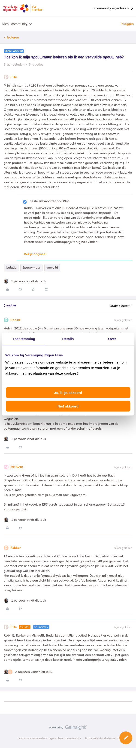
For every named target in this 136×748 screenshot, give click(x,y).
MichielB (16, 467)
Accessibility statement (102, 738)
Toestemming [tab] (24, 339)
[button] (125, 737)
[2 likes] (28, 671)
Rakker (15, 548)
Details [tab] (68, 339)
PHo (13, 77)
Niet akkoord (68, 406)
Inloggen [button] (127, 24)
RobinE (15, 320)
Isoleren (13, 37)
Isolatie (11, 268)
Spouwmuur (31, 268)
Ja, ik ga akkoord (68, 393)
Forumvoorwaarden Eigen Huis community (49, 738)
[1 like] (25, 281)
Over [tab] (112, 339)
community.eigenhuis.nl (114, 8)
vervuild (52, 268)
